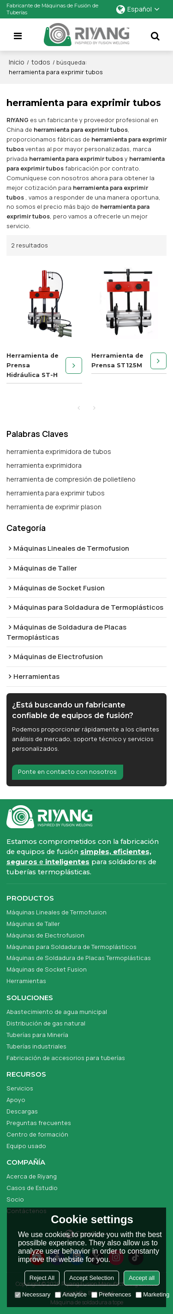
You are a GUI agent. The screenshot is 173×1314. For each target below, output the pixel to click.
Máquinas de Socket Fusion (46, 970)
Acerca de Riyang (31, 1176)
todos (40, 62)
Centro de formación (37, 1134)
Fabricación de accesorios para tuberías (65, 1058)
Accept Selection (91, 1277)
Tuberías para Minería (37, 1035)
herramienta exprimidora (44, 465)
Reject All (42, 1277)
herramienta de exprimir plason (53, 506)
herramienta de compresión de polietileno (71, 479)
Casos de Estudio (32, 1188)
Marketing (152, 1294)
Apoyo (15, 1100)
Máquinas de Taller (33, 923)
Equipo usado (26, 1146)
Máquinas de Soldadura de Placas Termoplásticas (78, 958)
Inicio (16, 62)
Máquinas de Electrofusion (45, 935)
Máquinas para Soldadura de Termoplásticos (71, 947)
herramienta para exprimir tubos (55, 493)
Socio (15, 1199)
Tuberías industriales (36, 1046)
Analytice (71, 1294)
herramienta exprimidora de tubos (58, 451)
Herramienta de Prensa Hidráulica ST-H (32, 365)
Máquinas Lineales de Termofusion (56, 912)
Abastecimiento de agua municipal (56, 1012)
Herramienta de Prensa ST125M (117, 360)
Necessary (32, 1294)
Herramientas (26, 981)
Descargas (22, 1111)
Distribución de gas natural (45, 1023)
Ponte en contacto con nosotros (67, 772)
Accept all (142, 1277)
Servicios (19, 1088)
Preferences (111, 1294)
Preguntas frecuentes (38, 1123)
